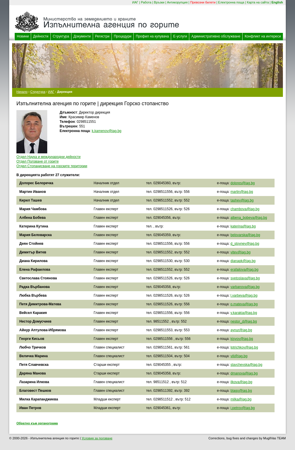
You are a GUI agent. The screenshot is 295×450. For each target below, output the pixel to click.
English (277, 2)
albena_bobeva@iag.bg (248, 218)
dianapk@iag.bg (243, 261)
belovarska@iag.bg (245, 235)
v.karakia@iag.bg (243, 313)
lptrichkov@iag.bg (244, 347)
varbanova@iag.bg (245, 287)
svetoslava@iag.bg (245, 278)
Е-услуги (180, 36)
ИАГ (135, 2)
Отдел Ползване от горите (37, 161)
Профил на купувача (152, 36)
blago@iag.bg (241, 391)
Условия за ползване (97, 438)
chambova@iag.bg (244, 209)
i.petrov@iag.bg (242, 408)
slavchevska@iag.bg (246, 365)
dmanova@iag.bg (244, 373)
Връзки (159, 2)
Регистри (102, 36)
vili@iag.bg (238, 356)
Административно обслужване (215, 36)
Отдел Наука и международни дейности (48, 157)
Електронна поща (231, 2)
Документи (82, 36)
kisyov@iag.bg (241, 339)
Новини (23, 36)
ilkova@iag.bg (241, 382)
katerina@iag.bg (243, 226)
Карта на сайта (258, 2)
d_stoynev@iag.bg (244, 244)
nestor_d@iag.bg (243, 321)
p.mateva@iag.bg (244, 304)
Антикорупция (177, 2)
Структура (61, 36)
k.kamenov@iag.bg (106, 131)
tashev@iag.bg (242, 200)
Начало (21, 91)
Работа (146, 2)
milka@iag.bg (240, 399)
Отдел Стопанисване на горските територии (51, 166)
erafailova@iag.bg (244, 270)
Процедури (122, 36)
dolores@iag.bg (242, 183)
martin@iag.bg (241, 192)
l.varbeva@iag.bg (244, 295)
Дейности (40, 36)
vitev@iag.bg (240, 252)
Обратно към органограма (37, 423)
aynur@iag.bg (241, 330)
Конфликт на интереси (263, 36)
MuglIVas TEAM (274, 438)
